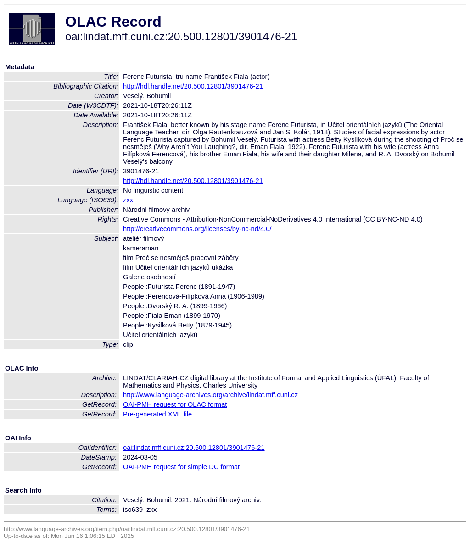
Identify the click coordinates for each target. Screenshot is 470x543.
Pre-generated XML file (157, 414)
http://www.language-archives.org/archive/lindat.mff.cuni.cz (210, 395)
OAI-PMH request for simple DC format (181, 467)
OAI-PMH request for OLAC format (175, 404)
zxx (128, 200)
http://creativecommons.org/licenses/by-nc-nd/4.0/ (197, 229)
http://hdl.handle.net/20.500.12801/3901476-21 (193, 86)
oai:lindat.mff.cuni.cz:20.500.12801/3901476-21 (194, 447)
